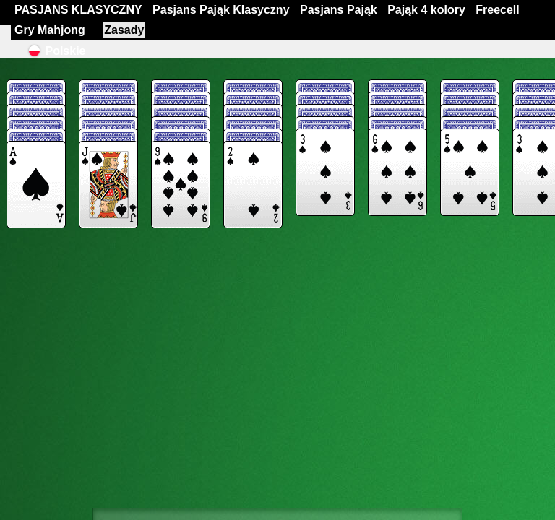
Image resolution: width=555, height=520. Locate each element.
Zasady (124, 30)
